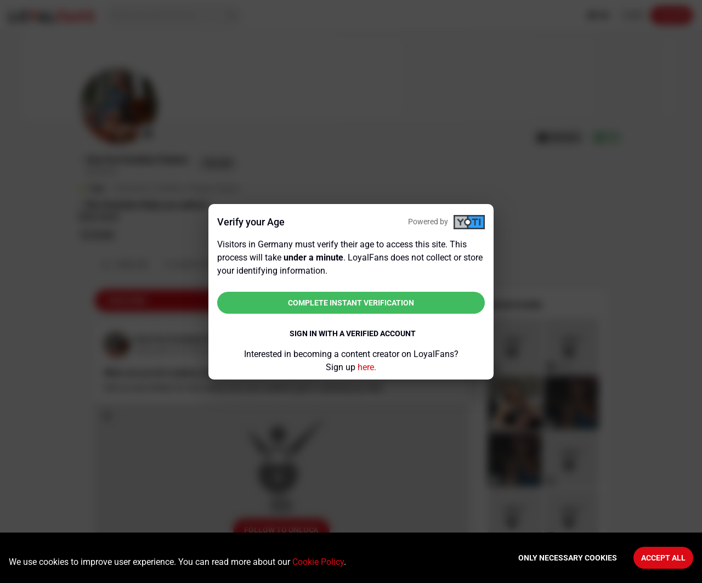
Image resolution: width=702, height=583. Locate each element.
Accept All (663, 557)
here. (367, 367)
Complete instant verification (351, 302)
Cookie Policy (318, 562)
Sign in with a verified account (353, 333)
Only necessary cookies (567, 557)
